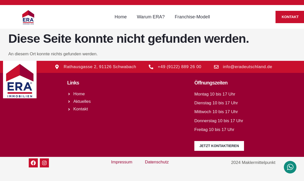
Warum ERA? (151, 16)
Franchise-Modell (192, 16)
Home (120, 16)
